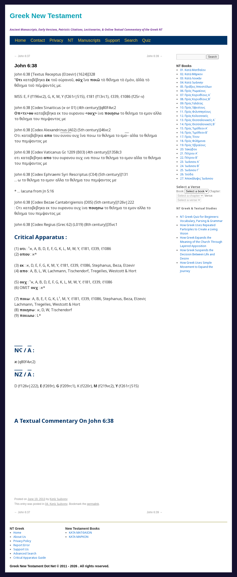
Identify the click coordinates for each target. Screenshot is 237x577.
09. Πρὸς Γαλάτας (191, 103)
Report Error (21, 545)
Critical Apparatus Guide (29, 558)
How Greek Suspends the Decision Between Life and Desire (197, 254)
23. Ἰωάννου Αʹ (190, 162)
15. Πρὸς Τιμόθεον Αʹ (194, 128)
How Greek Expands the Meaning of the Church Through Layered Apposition (201, 242)
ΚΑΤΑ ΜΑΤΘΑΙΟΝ (80, 533)
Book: (180, 191)
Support (112, 40)
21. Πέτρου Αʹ (189, 153)
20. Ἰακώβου (188, 149)
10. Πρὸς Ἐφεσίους (192, 107)
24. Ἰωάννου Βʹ (190, 166)
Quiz (146, 40)
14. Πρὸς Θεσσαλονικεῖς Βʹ (197, 124)
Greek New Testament (46, 15)
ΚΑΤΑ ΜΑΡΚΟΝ (78, 537)
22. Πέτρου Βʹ (189, 158)
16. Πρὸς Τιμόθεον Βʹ (194, 133)
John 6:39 (154, 56)
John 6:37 (22, 56)
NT (70, 40)
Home (20, 40)
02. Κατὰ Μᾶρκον (191, 74)
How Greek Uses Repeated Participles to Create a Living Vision (199, 229)
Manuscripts (89, 40)
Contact (38, 40)
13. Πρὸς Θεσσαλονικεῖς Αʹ (197, 120)
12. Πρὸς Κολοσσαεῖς (194, 116)
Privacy (56, 40)
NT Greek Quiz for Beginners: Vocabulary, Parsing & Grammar (201, 219)
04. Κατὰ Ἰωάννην (56, 504)
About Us (19, 537)
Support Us (21, 549)
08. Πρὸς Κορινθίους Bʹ (195, 99)
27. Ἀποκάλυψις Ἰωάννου (196, 178)
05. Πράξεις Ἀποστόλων (196, 87)
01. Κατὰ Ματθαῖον (193, 70)
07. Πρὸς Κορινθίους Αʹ (195, 95)
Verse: (209, 196)
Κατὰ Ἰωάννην (59, 499)
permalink (93, 504)
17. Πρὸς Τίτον (189, 137)
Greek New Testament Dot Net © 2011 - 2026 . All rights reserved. (59, 566)
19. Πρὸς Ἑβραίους (193, 145)
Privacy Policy (22, 541)
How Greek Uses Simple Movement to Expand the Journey (196, 267)
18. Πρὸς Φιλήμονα (192, 141)
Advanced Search (24, 553)
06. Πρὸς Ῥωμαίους (193, 91)
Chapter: (215, 191)
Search (130, 40)
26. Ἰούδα (186, 174)
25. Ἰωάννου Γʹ (189, 170)
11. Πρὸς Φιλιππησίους (195, 112)
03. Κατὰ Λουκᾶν (190, 78)
